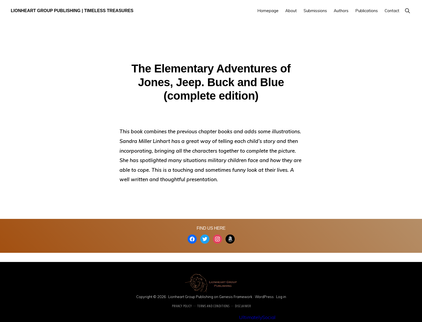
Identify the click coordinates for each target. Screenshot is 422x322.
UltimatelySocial (257, 317)
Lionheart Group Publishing (190, 297)
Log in (281, 297)
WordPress (264, 297)
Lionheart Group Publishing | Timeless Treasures (72, 10)
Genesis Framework (235, 297)
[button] (407, 10)
